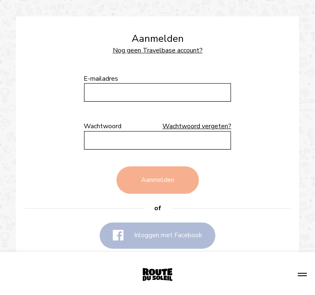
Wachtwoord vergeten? (196, 126)
